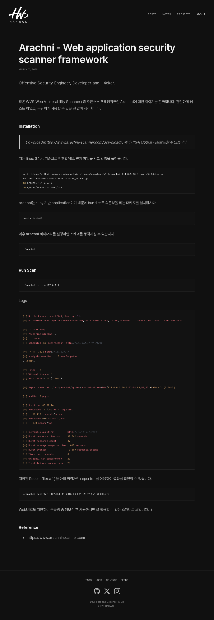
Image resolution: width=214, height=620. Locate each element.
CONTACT (111, 580)
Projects (184, 14)
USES (99, 580)
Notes (166, 14)
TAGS (88, 580)
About (200, 14)
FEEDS (125, 580)
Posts (152, 14)
